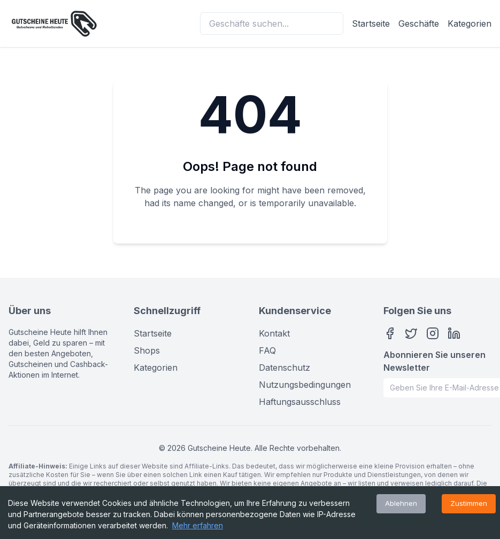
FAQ (267, 350)
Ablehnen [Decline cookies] (401, 503)
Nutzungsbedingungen (305, 384)
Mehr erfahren (197, 525)
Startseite (371, 23)
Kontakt (274, 333)
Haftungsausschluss (300, 401)
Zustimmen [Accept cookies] (468, 503)
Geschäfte (418, 23)
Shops (147, 350)
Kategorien (469, 23)
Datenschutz (284, 367)
